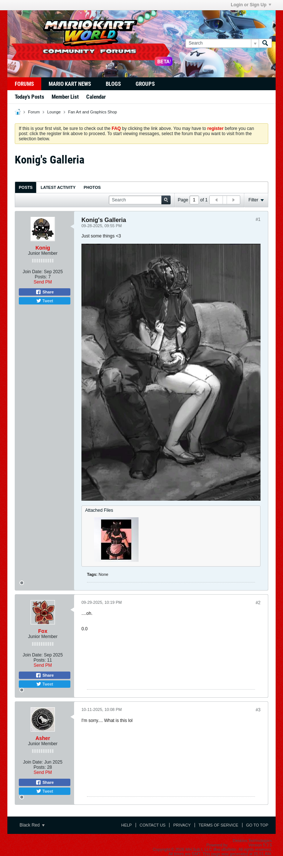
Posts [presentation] (25, 187)
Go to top (257, 825)
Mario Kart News (70, 84)
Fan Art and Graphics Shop (92, 112)
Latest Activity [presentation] (58, 187)
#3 (258, 709)
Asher (42, 738)
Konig (42, 248)
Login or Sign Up (251, 4)
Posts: (41, 276)
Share (44, 292)
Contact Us (153, 825)
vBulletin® (238, 845)
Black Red (32, 825)
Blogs (113, 84)
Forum (34, 112)
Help (126, 825)
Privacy (182, 825)
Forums (24, 84)
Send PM (43, 282)
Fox (43, 631)
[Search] (222, 43)
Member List (65, 97)
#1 (258, 219)
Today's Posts (29, 97)
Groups (145, 84)
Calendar (96, 97)
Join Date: (33, 271)
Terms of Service (218, 825)
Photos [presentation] (92, 187)
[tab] (25, 187)
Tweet (44, 300)
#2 (258, 602)
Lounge (54, 112)
